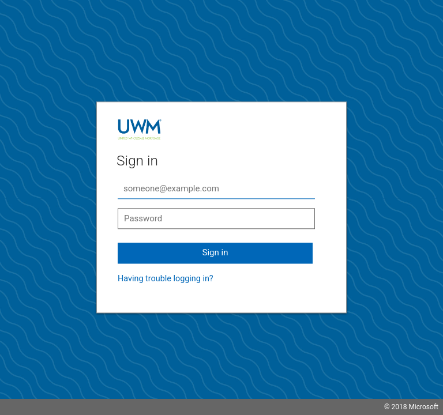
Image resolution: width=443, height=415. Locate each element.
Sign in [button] (215, 252)
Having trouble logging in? (165, 279)
